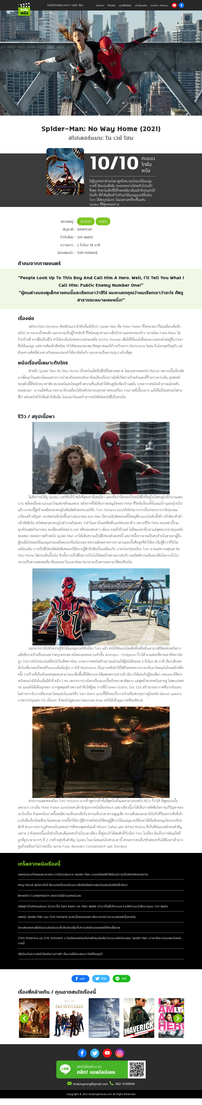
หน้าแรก (100, 5)
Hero (103, 221)
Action (86, 221)
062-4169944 (125, 1090)
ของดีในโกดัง (125, 5)
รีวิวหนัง (111, 5)
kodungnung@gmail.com (90, 1090)
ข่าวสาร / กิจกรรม (159, 5)
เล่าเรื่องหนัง (141, 5)
